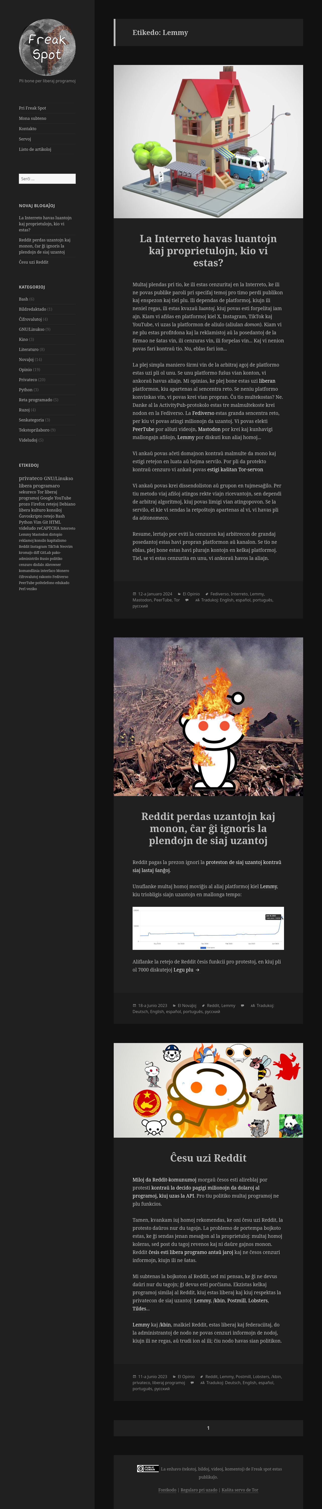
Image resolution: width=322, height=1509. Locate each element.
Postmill (236, 1300)
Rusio (45, 558)
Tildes (139, 1308)
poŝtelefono (45, 582)
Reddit (24, 546)
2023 (162, 1005)
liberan (267, 381)
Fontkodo (167, 1490)
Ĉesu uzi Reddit (33, 262)
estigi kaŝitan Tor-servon (235, 469)
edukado (62, 582)
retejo (49, 516)
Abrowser (53, 564)
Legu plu (187, 969)
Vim (38, 522)
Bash (23, 299)
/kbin (219, 1300)
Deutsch (140, 1011)
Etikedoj (29, 465)
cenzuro (26, 564)
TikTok (54, 546)
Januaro (154, 594)
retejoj (52, 504)
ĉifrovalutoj (29, 576)
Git (46, 522)
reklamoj (26, 540)
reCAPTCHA (48, 528)
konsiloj (54, 510)
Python (25, 389)
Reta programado (35, 400)
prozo (25, 504)
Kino (23, 339)
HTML (55, 522)
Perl (22, 588)
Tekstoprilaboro (34, 430)
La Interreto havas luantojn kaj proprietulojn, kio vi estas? (45, 224)
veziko (31, 588)
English (226, 600)
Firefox (38, 504)
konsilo (40, 540)
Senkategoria (31, 420)
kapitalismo (56, 540)
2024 (167, 594)
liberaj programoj (168, 1382)
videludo (28, 528)
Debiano (67, 504)
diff (36, 552)
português (262, 600)
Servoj (25, 139)
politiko (56, 558)
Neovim (66, 546)
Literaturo (28, 349)
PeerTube (27, 582)
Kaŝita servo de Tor (240, 1490)
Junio (152, 1005)
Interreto (68, 528)
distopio (55, 534)
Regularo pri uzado (199, 1490)
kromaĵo (26, 552)
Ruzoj (24, 410)
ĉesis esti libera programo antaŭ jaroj (191, 1252)
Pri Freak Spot (32, 108)
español (243, 600)
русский (140, 606)
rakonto (45, 576)
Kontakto (27, 128)
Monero (62, 570)
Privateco (28, 379)
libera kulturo (33, 510)
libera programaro (39, 485)
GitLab (46, 552)
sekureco (28, 492)
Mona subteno (32, 118)
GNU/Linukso (31, 329)
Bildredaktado (32, 309)
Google (47, 498)
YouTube (62, 498)
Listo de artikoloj (35, 149)
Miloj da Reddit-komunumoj (164, 1179)
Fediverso (60, 576)
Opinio (25, 369)
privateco (31, 478)
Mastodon (40, 534)
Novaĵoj (26, 359)
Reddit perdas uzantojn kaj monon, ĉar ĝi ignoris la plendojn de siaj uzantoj (44, 246)
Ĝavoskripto (31, 516)
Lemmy (25, 534)
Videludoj (28, 440)
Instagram (39, 546)
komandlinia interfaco (37, 570)
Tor (41, 492)
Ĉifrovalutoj (30, 319)
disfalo (39, 564)
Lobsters (258, 1300)
